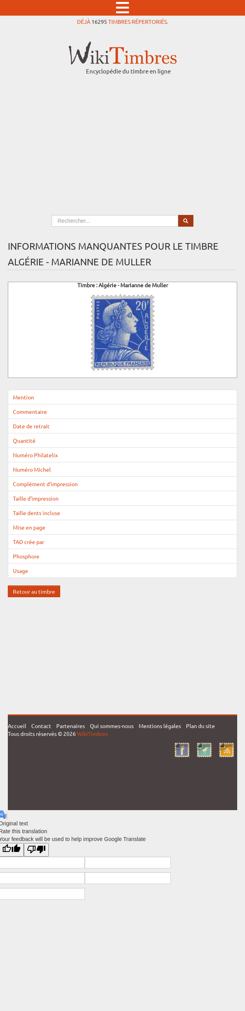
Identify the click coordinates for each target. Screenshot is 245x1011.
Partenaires (70, 725)
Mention (23, 397)
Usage (20, 570)
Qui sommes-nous (112, 725)
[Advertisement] (122, 137)
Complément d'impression (45, 483)
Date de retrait (31, 425)
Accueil (17, 725)
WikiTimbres (92, 733)
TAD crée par (28, 541)
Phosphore (26, 556)
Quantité (24, 440)
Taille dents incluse (36, 512)
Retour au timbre (34, 591)
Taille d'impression (36, 498)
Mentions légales (160, 725)
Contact (41, 725)
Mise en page (29, 527)
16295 (99, 21)
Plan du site (200, 725)
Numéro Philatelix (35, 454)
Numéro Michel (32, 469)
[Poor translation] (36, 850)
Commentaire (30, 411)
